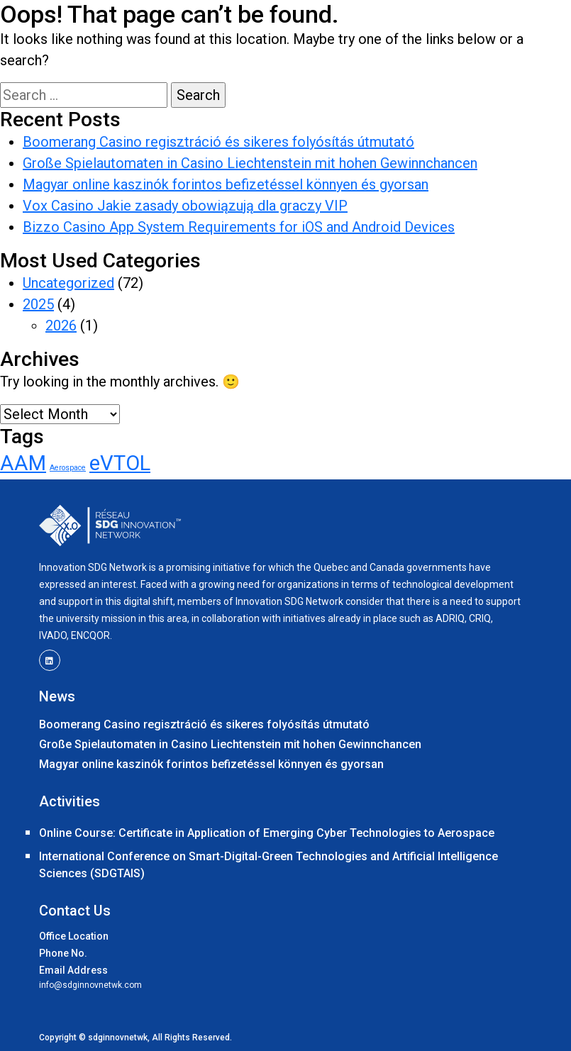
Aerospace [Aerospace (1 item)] (68, 467)
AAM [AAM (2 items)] (23, 463)
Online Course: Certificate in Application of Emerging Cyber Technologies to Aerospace (266, 833)
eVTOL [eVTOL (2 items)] (119, 463)
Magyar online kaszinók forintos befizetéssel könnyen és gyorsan (225, 184)
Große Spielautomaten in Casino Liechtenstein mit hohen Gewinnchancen (250, 163)
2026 (61, 325)
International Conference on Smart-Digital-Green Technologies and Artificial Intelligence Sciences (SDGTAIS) (268, 865)
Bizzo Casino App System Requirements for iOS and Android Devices (239, 226)
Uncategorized (68, 282)
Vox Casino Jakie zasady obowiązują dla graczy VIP (185, 205)
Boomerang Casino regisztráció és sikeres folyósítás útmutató (218, 141)
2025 (38, 304)
